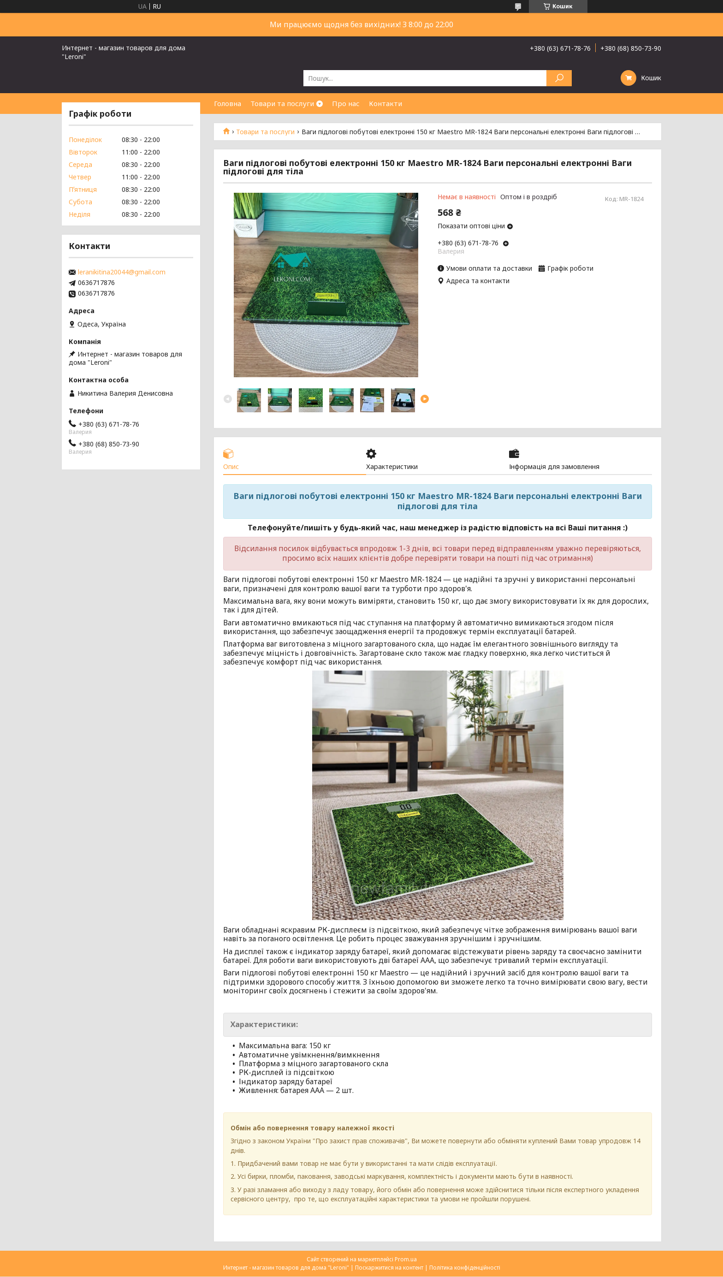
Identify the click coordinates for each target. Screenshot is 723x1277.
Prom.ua (406, 1260)
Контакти (385, 103)
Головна (227, 103)
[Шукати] (559, 78)
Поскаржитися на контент (389, 1268)
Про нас (346, 103)
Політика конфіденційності (464, 1268)
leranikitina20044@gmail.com (122, 272)
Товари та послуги (282, 103)
